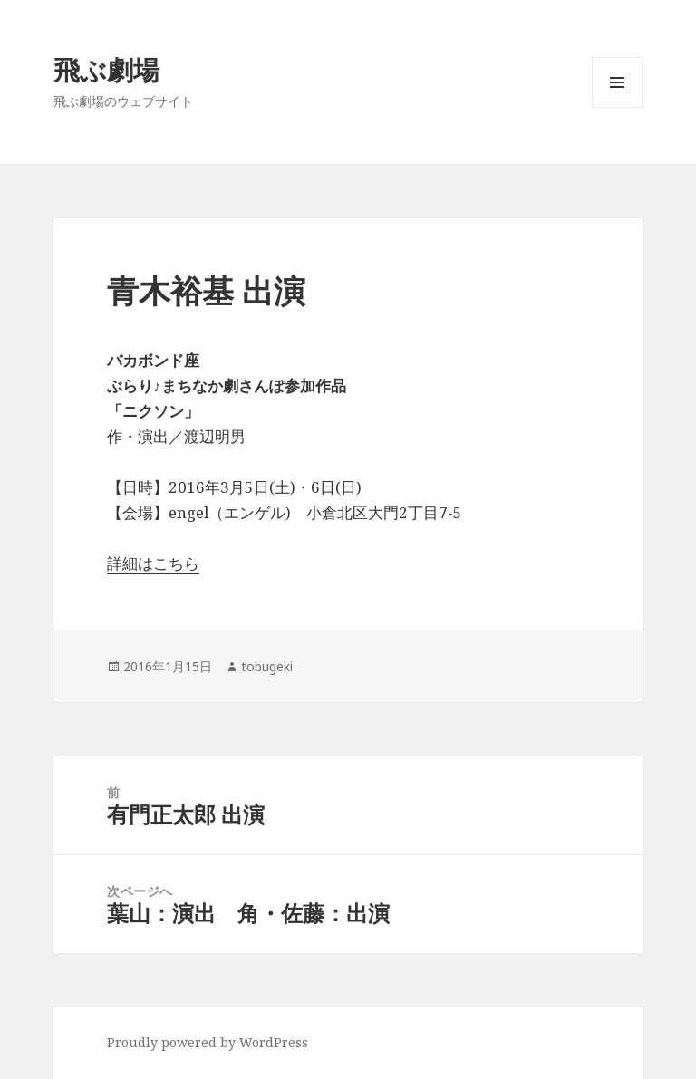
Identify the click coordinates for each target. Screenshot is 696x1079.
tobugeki (267, 666)
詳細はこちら (153, 563)
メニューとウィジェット (617, 107)
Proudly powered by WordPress (207, 1042)
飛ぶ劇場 (106, 69)
